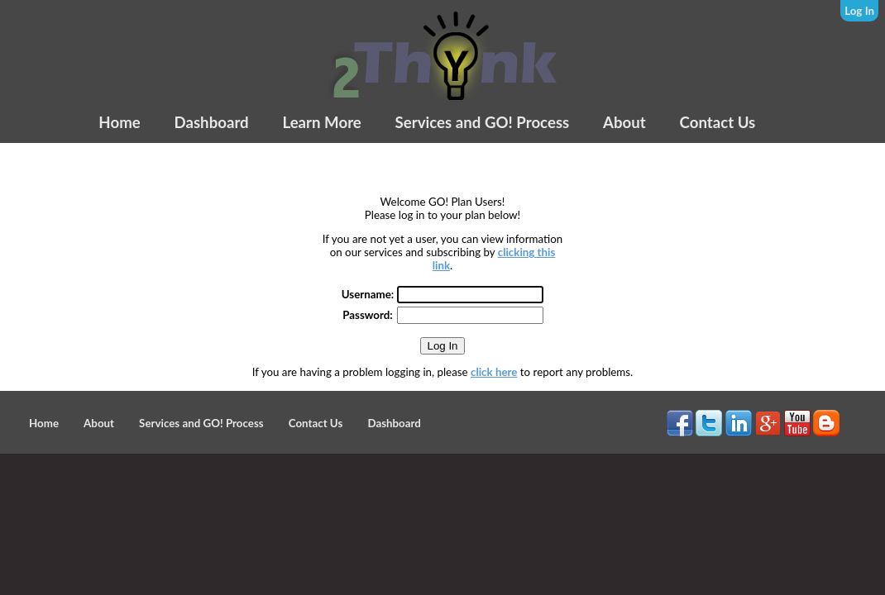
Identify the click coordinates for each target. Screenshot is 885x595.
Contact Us (718, 122)
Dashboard (211, 122)
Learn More (321, 122)
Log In (859, 10)
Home (119, 122)
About (624, 122)
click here (494, 371)
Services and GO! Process (482, 122)
